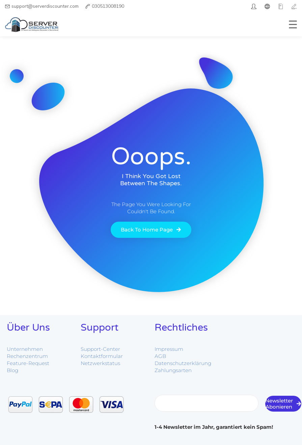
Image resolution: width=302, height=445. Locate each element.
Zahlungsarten (173, 370)
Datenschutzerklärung (183, 363)
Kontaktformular (102, 356)
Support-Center (100, 349)
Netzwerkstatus (100, 363)
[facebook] (267, 6)
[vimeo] (294, 6)
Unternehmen (25, 349)
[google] (280, 6)
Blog (12, 370)
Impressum (169, 349)
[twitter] (253, 6)
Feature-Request (28, 363)
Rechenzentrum (27, 356)
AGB (160, 356)
